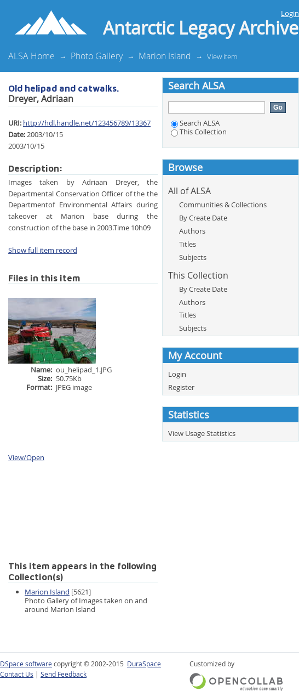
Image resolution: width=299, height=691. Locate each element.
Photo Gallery (97, 56)
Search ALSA (195, 123)
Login (290, 13)
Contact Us (16, 674)
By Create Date (203, 218)
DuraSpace (144, 664)
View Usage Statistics (201, 433)
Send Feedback (64, 674)
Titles (187, 244)
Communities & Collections (223, 204)
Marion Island (165, 56)
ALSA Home (31, 56)
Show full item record (42, 250)
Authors (192, 231)
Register (181, 387)
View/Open (26, 457)
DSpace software (26, 664)
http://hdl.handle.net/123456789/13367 (87, 123)
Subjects (192, 257)
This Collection (199, 132)
